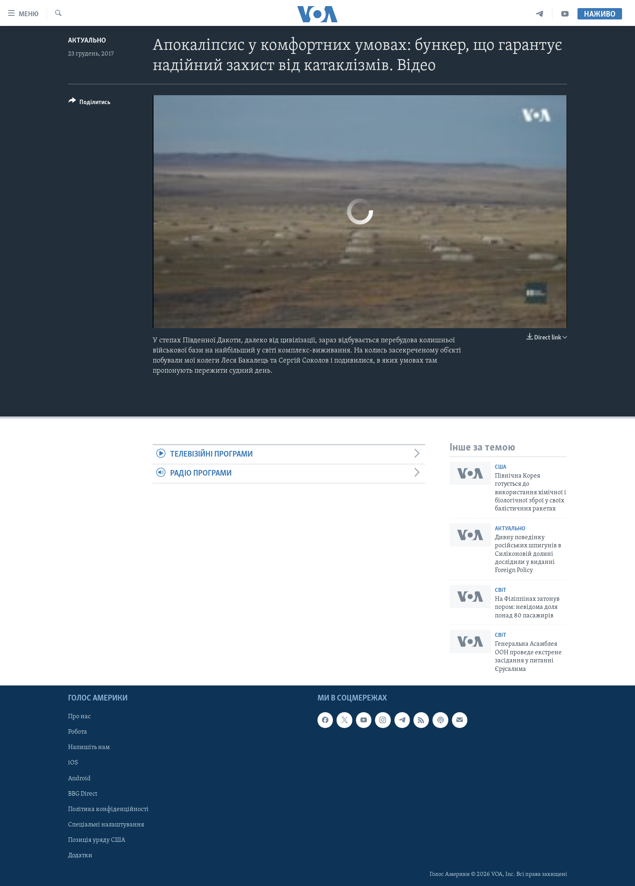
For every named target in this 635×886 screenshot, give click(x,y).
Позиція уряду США (96, 840)
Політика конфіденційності (108, 809)
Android (79, 778)
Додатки (80, 855)
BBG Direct (82, 794)
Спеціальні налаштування (106, 825)
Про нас (79, 716)
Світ (500, 590)
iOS (73, 763)
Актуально (87, 41)
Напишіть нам (89, 747)
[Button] (89, 103)
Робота (77, 732)
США (500, 467)
